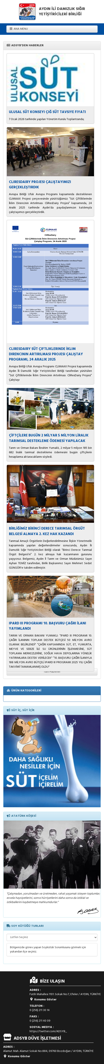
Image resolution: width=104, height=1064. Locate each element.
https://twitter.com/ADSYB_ (48, 1031)
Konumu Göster (43, 999)
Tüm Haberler (52, 671)
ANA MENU (18, 29)
